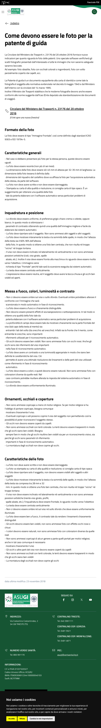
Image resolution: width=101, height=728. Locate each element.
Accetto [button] (11, 719)
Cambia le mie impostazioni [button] (41, 719)
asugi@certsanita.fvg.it (67, 654)
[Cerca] (94, 11)
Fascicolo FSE (93, 2)
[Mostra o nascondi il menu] (2, 12)
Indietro (12, 23)
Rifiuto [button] (22, 719)
